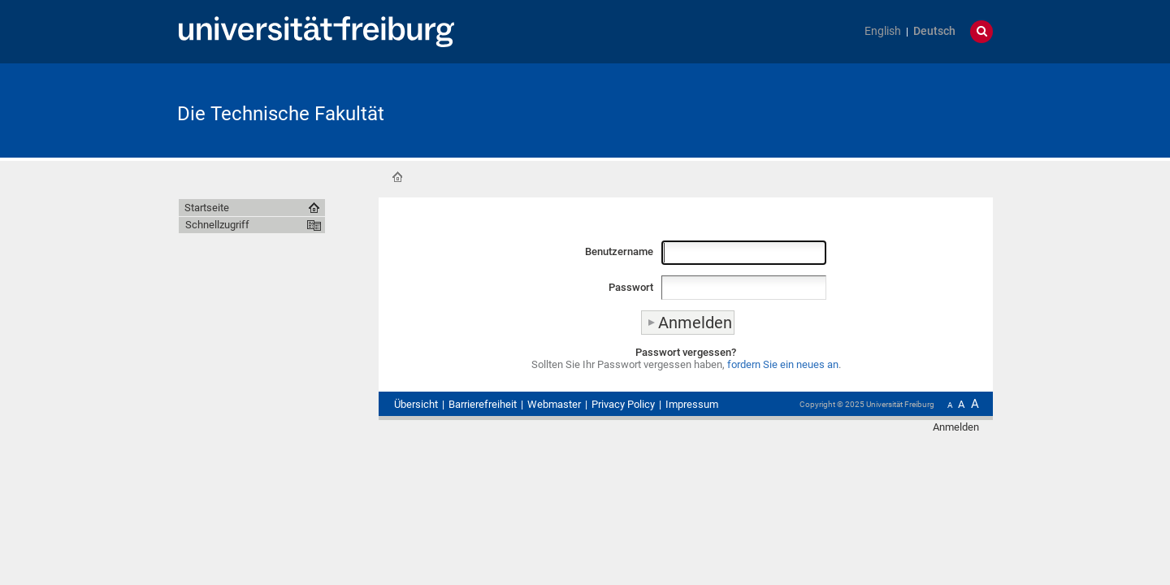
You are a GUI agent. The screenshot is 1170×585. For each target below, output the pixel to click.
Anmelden (956, 427)
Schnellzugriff (217, 225)
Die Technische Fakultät (280, 113)
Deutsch (934, 31)
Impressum (691, 404)
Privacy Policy (623, 404)
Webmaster (554, 404)
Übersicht (416, 404)
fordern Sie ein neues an (782, 364)
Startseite (397, 177)
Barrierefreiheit (482, 404)
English (882, 31)
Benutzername (619, 251)
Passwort (631, 287)
